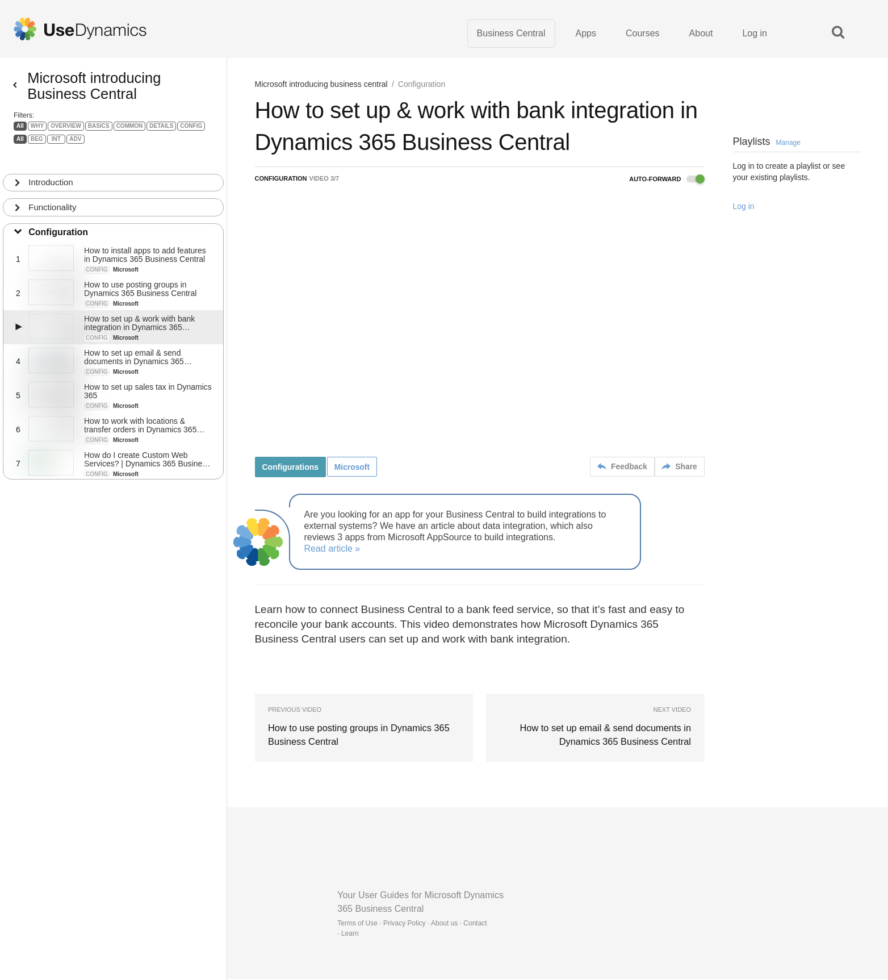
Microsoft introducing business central (321, 85)
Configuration (59, 227)
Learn (350, 935)
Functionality (53, 202)
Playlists (767, 142)
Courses (643, 34)
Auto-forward (666, 180)
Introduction (51, 177)
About (701, 34)
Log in (754, 34)
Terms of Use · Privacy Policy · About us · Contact (412, 924)
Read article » (332, 549)
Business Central (511, 34)
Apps (586, 34)
